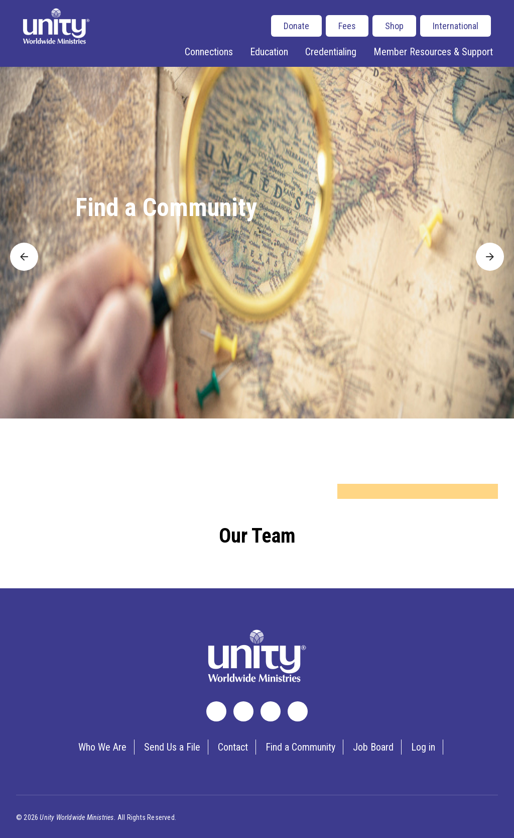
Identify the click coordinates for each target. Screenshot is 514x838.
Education (269, 52)
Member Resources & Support (433, 52)
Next (484, 249)
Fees (347, 26)
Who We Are (102, 747)
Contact (233, 747)
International (455, 26)
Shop (394, 26)
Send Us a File (172, 747)
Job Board (373, 747)
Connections (209, 52)
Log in (423, 747)
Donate (296, 26)
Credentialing (330, 52)
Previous (24, 249)
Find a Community (166, 207)
